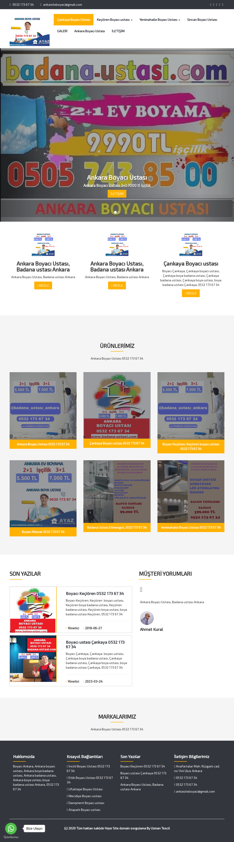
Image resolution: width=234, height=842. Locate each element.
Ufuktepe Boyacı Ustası (85, 789)
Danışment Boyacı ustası (85, 803)
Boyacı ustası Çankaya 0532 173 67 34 (95, 644)
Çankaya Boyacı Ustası (73, 20)
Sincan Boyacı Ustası (202, 20)
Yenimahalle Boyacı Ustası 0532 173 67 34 (191, 527)
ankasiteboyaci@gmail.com (61, 4)
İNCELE (43, 285)
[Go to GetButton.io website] (11, 837)
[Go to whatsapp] (11, 828)
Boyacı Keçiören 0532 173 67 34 (95, 593)
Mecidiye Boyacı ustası (84, 796)
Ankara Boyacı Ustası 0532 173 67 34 (43, 444)
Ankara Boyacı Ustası (89, 31)
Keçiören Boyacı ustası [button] (115, 20)
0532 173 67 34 (22, 4)
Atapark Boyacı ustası (83, 810)
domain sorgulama (132, 828)
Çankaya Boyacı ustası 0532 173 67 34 (117, 443)
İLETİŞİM (118, 31)
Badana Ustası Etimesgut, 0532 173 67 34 (117, 527)
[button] (17, 134)
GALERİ (62, 31)
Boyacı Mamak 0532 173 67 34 (43, 532)
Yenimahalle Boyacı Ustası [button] (159, 20)
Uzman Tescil (160, 828)
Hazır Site (112, 828)
